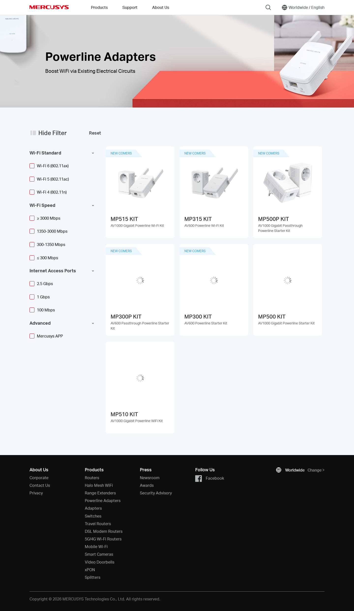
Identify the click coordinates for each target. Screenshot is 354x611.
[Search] (268, 7)
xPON (90, 569)
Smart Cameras (99, 554)
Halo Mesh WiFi (99, 485)
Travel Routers (98, 523)
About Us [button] (160, 7)
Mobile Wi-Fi (96, 546)
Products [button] (99, 7)
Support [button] (129, 7)
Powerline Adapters (102, 500)
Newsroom (150, 477)
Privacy (36, 492)
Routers (92, 477)
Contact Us (40, 485)
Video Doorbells (99, 562)
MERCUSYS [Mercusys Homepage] (49, 7)
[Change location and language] (302, 7)
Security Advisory (156, 492)
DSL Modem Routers (103, 531)
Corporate (39, 477)
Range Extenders (100, 492)
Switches (93, 516)
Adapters (93, 508)
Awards (147, 485)
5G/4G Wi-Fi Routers (103, 538)
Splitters (92, 577)
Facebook (209, 478)
